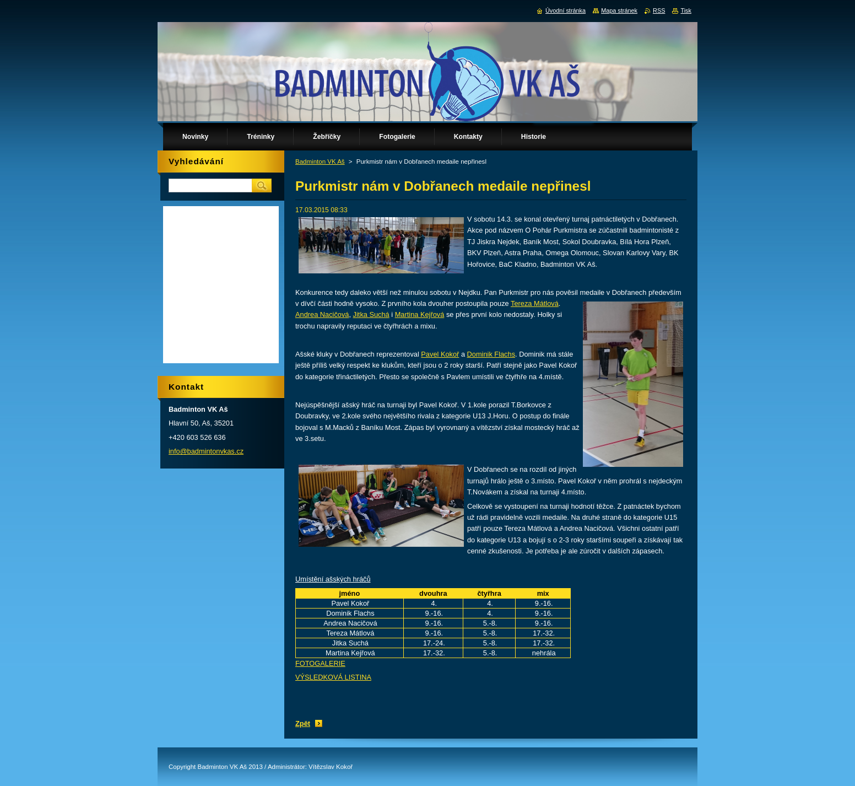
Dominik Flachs (491, 354)
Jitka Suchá (371, 314)
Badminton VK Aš (320, 161)
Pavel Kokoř (440, 354)
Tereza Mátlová (535, 303)
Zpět (302, 723)
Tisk (685, 10)
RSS (659, 10)
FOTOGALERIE (320, 663)
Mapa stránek (619, 10)
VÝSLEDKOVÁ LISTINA (333, 677)
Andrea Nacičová (322, 314)
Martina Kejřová (420, 314)
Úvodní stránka (565, 10)
